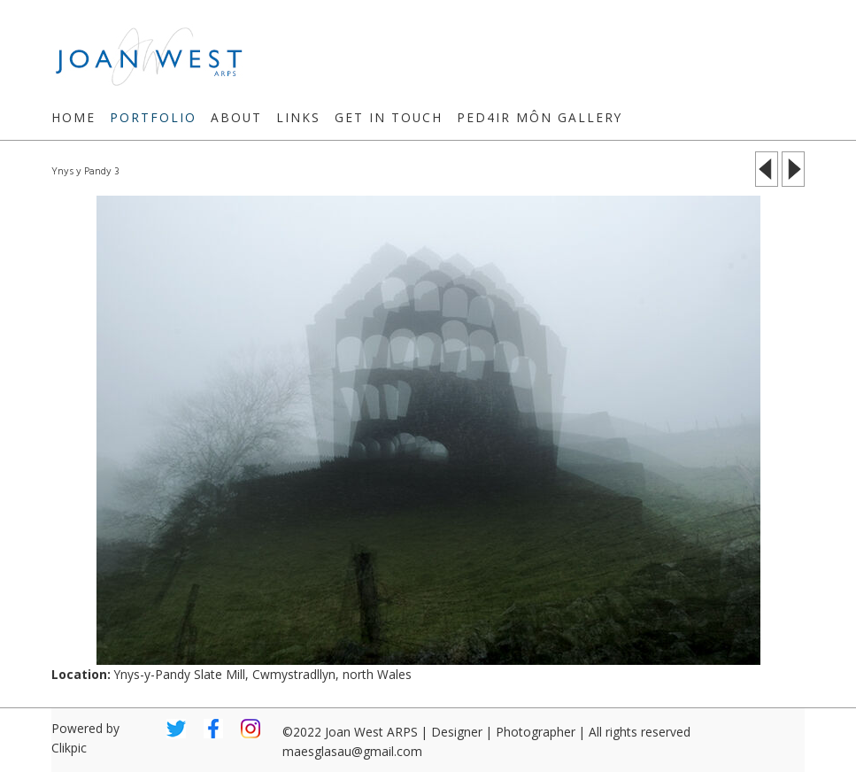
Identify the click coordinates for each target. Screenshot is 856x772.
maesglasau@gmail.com (352, 751)
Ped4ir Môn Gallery (539, 117)
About (236, 117)
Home (73, 117)
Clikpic (69, 747)
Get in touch (389, 117)
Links (298, 117)
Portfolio (153, 117)
